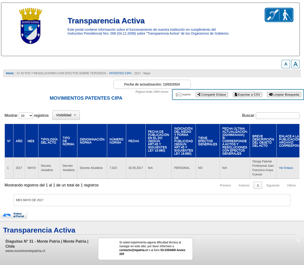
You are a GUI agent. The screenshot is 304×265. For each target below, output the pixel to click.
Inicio (9, 73)
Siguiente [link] (273, 185)
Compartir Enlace (212, 94)
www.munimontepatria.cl (25, 251)
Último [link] (291, 185)
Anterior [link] (244, 185)
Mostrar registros (27, 115)
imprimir (186, 94)
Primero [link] (225, 185)
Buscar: (248, 115)
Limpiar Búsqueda (284, 94)
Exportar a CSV (247, 94)
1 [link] (258, 185)
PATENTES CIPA (120, 73)
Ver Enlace (286, 168)
